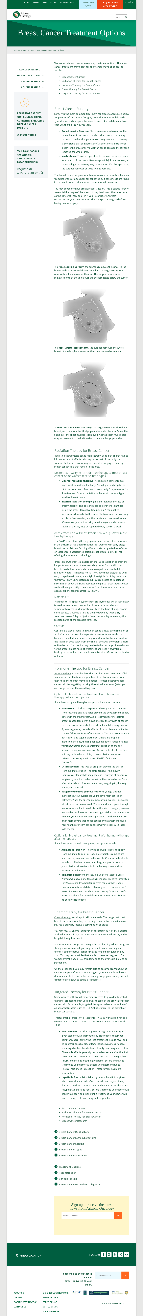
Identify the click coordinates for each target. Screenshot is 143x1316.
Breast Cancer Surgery (73, 76)
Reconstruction (67, 1172)
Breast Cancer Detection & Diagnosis (79, 1184)
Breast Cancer (27, 50)
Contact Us (20, 1306)
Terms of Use (50, 1301)
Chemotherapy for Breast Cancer (79, 89)
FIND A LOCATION (30, 1255)
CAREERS (35, 2)
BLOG (26, 2)
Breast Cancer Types (70, 1149)
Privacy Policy (50, 1297)
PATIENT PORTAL (67, 2)
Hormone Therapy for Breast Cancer (81, 85)
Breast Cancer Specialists (73, 1155)
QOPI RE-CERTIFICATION (25, 1301)
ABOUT (45, 2)
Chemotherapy (62, 917)
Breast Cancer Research (74, 1120)
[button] (107, 15)
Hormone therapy (63, 673)
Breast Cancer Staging (71, 1143)
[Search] (125, 16)
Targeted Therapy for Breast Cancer (81, 93)
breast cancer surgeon (71, 175)
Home (16, 50)
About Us (19, 1292)
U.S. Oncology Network (55, 1292)
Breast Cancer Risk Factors (74, 1131)
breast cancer (75, 63)
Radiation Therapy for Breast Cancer (81, 80)
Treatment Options (70, 1166)
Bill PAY (53, 2)
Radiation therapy (64, 455)
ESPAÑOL (129, 2)
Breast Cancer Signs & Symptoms (77, 1137)
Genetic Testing (68, 1178)
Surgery (58, 113)
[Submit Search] (121, 17)
